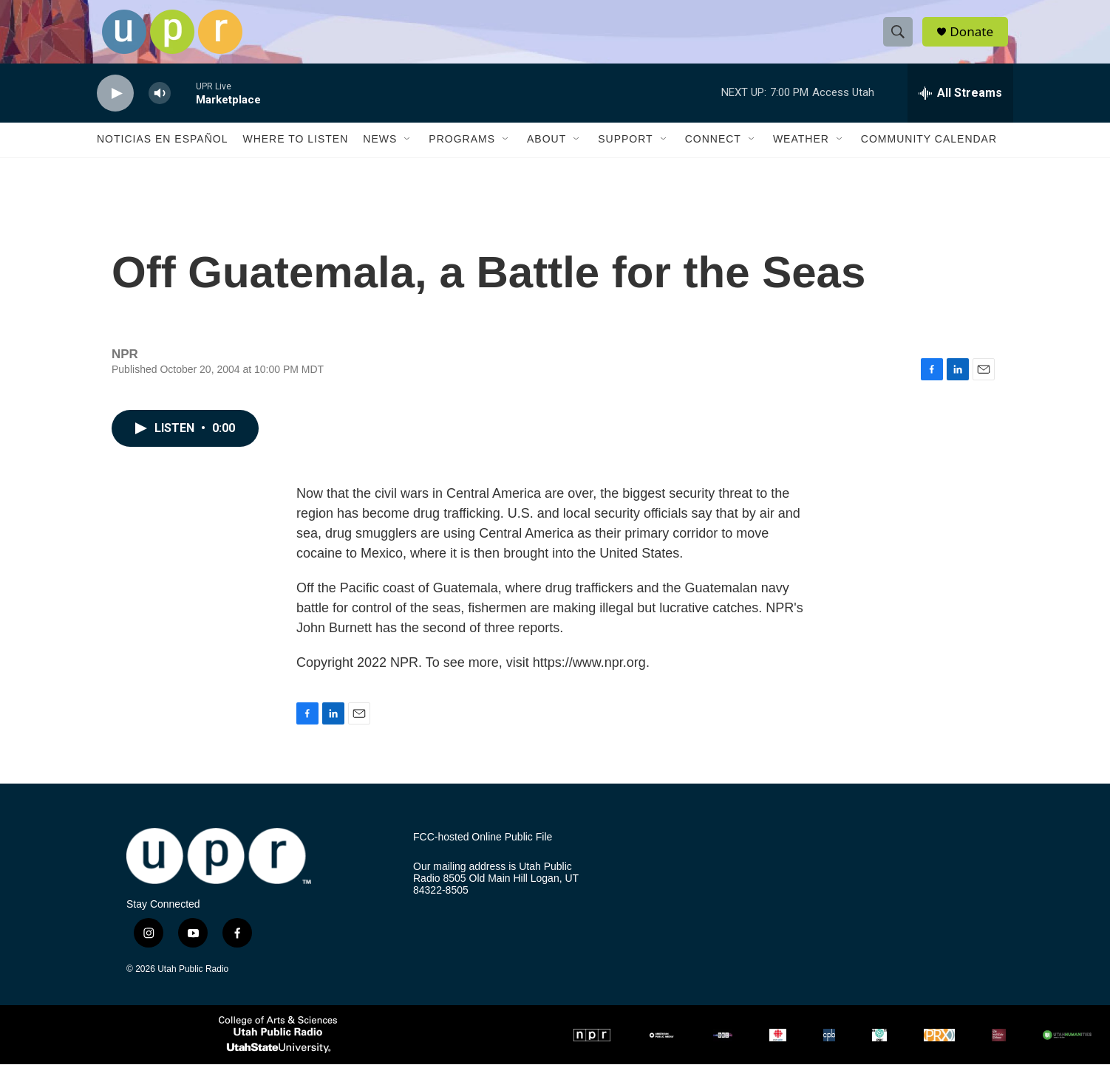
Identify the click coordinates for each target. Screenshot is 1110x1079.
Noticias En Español (162, 154)
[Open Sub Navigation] (408, 154)
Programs (462, 154)
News (380, 154)
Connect (713, 154)
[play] (115, 107)
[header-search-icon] (901, 39)
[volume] (159, 107)
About (546, 154)
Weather (801, 154)
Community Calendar (929, 154)
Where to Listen (295, 154)
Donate (975, 39)
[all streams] (960, 107)
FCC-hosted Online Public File (482, 851)
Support (625, 154)
